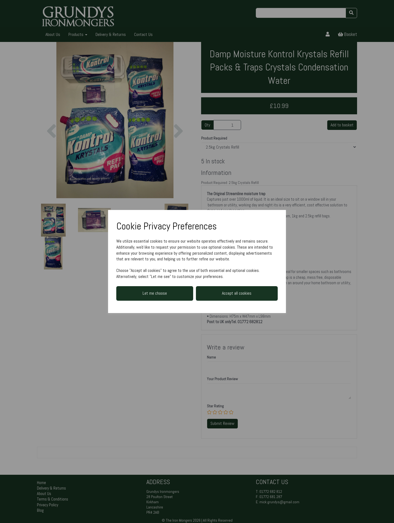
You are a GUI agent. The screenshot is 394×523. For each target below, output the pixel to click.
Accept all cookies (236, 293)
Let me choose (155, 293)
